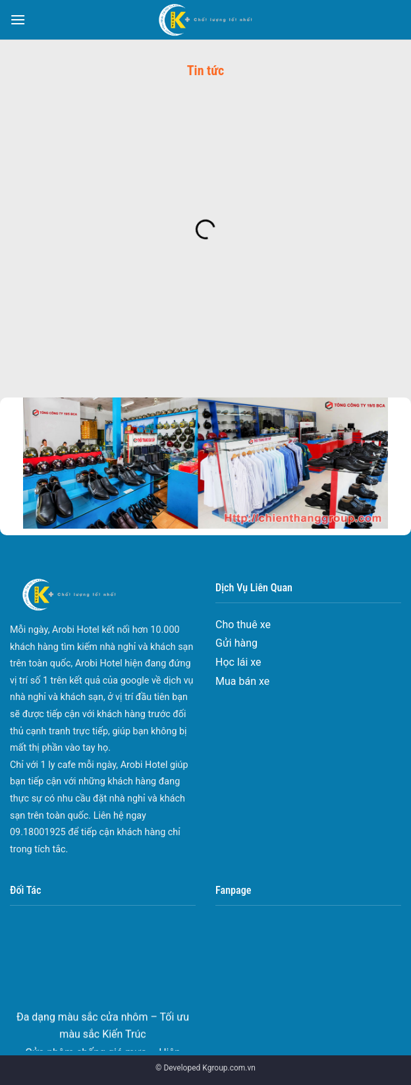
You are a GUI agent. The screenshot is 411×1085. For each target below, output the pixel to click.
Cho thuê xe (243, 624)
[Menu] (18, 19)
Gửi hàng (236, 643)
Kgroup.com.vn (229, 1067)
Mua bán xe (242, 681)
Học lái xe (238, 662)
